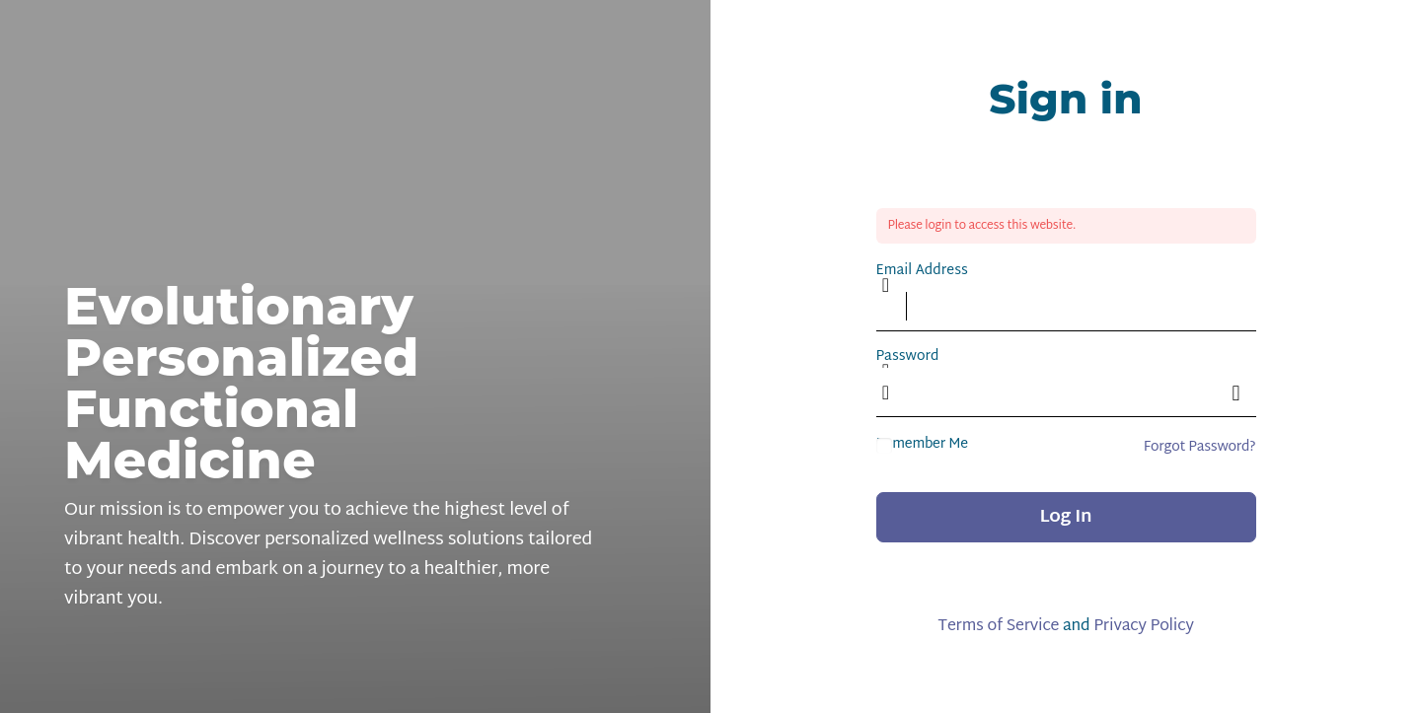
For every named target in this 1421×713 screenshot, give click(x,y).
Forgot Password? (1200, 447)
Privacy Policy (1143, 626)
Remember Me (922, 445)
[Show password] (1236, 392)
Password (907, 356)
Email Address (922, 270)
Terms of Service (998, 626)
